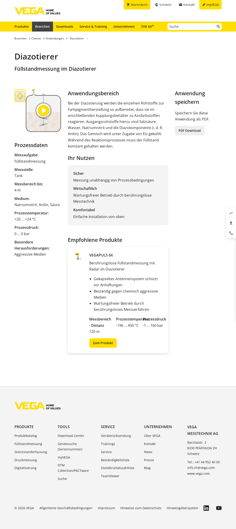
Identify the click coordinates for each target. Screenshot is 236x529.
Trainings (108, 444)
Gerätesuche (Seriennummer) (70, 446)
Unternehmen (124, 26)
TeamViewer (110, 476)
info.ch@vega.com (201, 467)
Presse (149, 460)
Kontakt (150, 444)
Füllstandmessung (28, 444)
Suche (62, 479)
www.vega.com (198, 473)
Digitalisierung (25, 468)
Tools (64, 426)
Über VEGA (152, 436)
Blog (147, 468)
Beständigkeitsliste (115, 460)
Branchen (42, 26)
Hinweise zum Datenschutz (140, 508)
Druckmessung (25, 460)
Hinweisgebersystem (182, 508)
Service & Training (93, 26)
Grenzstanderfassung (30, 452)
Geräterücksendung (116, 436)
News (148, 452)
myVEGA (64, 457)
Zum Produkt (103, 343)
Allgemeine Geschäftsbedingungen (65, 508)
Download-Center (71, 436)
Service (108, 426)
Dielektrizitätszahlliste (117, 468)
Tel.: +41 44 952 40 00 (203, 462)
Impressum (106, 508)
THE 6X (147, 26)
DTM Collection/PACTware (73, 468)
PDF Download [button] (190, 130)
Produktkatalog (25, 436)
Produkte (21, 26)
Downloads (64, 26)
